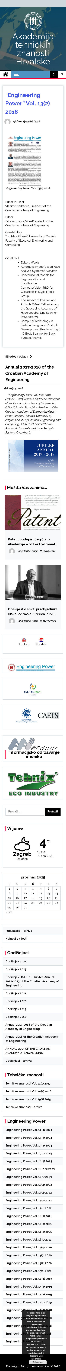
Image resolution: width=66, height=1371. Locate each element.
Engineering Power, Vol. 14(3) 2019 (28, 1286)
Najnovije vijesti (16, 938)
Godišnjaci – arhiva (18, 1060)
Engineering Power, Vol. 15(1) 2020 (28, 1271)
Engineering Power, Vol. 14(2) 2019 (28, 1294)
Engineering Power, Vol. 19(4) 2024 (28, 1130)
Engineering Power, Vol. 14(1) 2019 (28, 1302)
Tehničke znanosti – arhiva (23, 1107)
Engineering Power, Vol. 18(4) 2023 (28, 1161)
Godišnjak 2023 (15, 969)
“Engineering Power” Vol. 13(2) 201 (26, 188)
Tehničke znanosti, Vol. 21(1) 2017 (28, 1083)
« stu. (9, 912)
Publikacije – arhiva (18, 930)
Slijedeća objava (19, 356)
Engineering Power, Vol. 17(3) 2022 (28, 1192)
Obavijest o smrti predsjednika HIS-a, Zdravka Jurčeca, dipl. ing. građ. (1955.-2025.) (33, 611)
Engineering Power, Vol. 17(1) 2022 (28, 1208)
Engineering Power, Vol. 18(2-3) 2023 (30, 1169)
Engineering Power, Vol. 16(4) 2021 (28, 1216)
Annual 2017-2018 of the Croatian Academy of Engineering (29, 373)
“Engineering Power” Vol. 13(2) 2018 (27, 103)
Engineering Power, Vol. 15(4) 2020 (28, 1247)
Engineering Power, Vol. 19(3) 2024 (28, 1137)
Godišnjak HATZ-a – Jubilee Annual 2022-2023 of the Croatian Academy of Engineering (32, 981)
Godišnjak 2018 (15, 1016)
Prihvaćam (37, 1362)
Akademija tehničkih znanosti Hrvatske (33, 49)
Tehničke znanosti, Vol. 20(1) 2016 (28, 1091)
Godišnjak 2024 (16, 961)
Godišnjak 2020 (16, 1001)
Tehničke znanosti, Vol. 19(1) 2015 (28, 1099)
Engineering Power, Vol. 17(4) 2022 (28, 1184)
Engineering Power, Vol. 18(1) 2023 (28, 1177)
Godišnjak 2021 (15, 993)
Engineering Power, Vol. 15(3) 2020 (28, 1255)
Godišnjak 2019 (15, 1009)
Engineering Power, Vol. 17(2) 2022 (28, 1200)
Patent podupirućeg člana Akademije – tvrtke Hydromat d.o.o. (31, 542)
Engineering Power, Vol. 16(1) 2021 (28, 1239)
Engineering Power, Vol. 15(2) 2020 (28, 1263)
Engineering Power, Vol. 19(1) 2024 (28, 1153)
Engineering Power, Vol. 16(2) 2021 (28, 1231)
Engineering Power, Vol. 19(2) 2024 (28, 1145)
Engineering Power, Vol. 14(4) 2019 (28, 1278)
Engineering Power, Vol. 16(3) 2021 (28, 1224)
